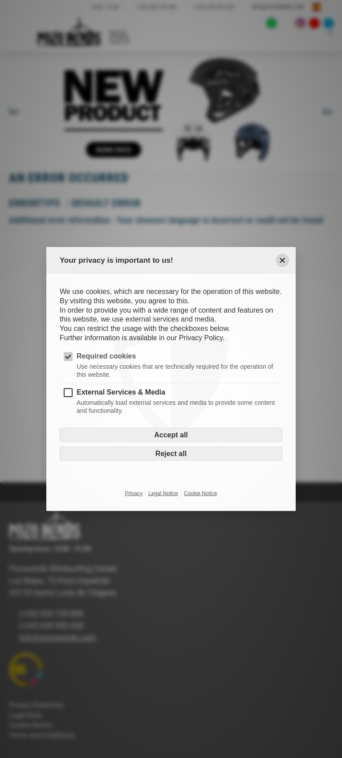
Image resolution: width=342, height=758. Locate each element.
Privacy (133, 493)
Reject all (171, 453)
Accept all (171, 435)
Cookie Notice (200, 493)
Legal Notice (163, 493)
